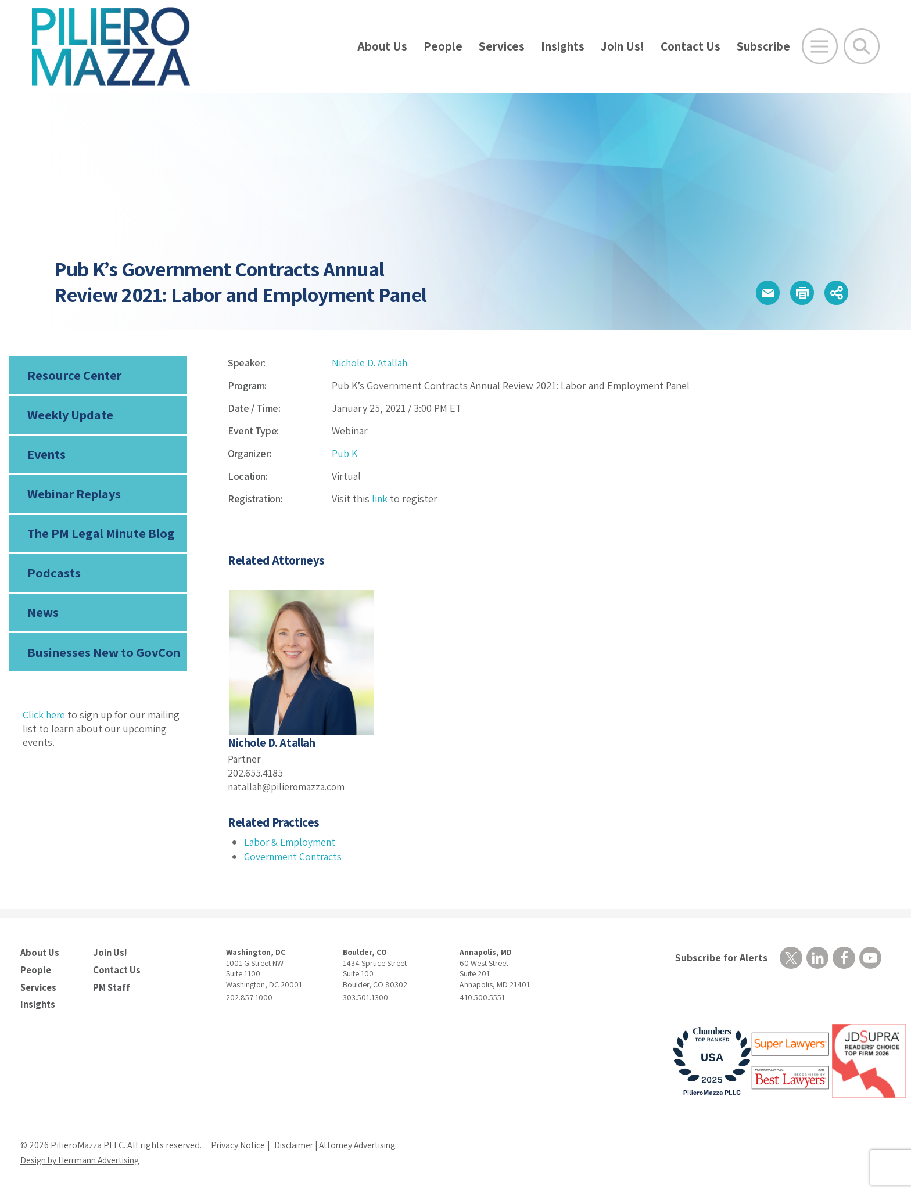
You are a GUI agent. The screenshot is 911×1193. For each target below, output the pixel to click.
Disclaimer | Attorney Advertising (341, 1144)
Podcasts (52, 577)
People (443, 46)
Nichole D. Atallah (370, 362)
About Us (382, 46)
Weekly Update (70, 416)
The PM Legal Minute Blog (100, 537)
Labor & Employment (290, 842)
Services (502, 46)
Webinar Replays (73, 496)
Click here (44, 720)
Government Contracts (294, 856)
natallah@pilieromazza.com (288, 786)
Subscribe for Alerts (720, 957)
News (43, 617)
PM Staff (111, 986)
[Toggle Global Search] (862, 46)
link (380, 498)
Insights (562, 46)
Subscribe (763, 46)
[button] (763, 293)
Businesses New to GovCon (102, 657)
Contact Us (690, 46)
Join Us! (622, 46)
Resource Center (73, 375)
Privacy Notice (239, 1144)
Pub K (344, 453)
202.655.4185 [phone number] (256, 772)
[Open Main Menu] (820, 46)
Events (46, 456)
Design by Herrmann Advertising (84, 1159)
